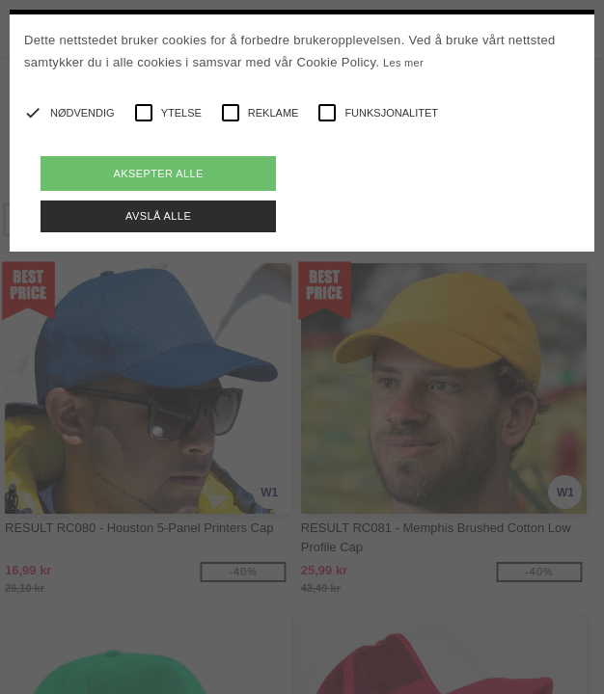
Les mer (403, 62)
